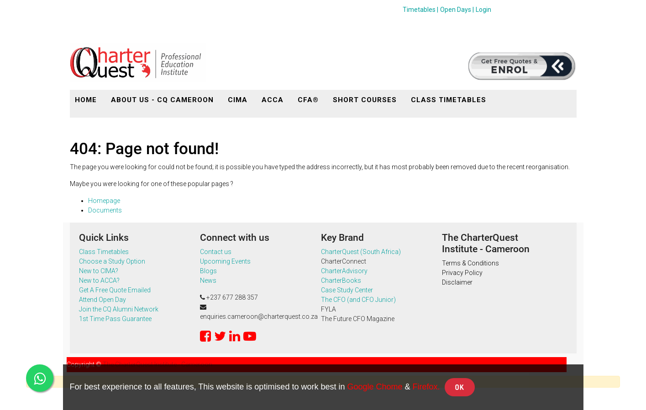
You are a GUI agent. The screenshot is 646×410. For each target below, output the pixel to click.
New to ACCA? (99, 280)
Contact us (215, 251)
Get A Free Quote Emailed (115, 290)
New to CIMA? (98, 271)
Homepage (104, 200)
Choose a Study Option (112, 261)
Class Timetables (104, 251)
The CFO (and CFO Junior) (358, 299)
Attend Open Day (102, 299)
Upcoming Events (225, 261)
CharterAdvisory (344, 271)
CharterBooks (341, 280)
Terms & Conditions (470, 263)
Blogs (208, 271)
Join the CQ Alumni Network (120, 309)
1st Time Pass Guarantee (115, 318)
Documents (105, 210)
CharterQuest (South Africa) (361, 251)
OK (459, 387)
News (208, 280)
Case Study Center (347, 290)
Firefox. (426, 386)
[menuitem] (85, 100)
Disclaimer (457, 282)
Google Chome (374, 386)
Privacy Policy (462, 272)
